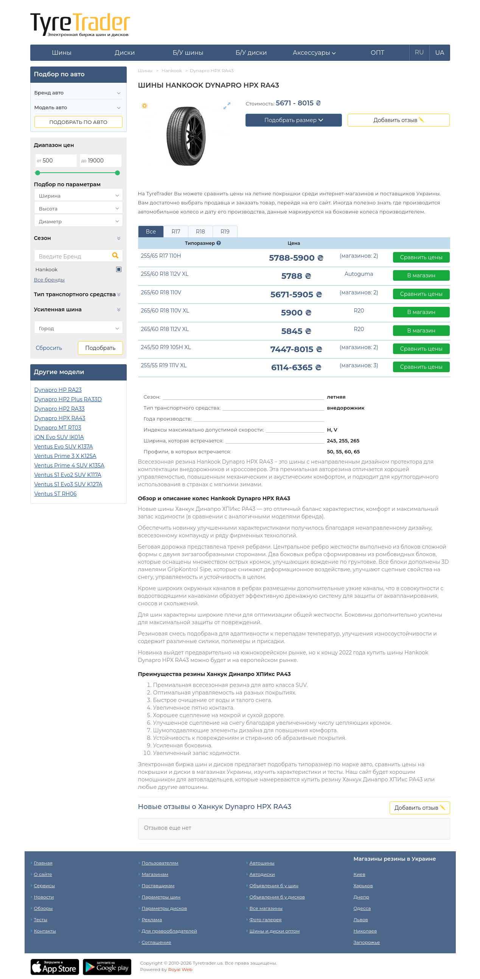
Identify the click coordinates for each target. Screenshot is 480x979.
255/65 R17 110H (161, 255)
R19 (225, 231)
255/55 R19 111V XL (164, 365)
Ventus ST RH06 (55, 493)
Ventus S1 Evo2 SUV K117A (67, 475)
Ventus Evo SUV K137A (63, 446)
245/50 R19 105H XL (166, 347)
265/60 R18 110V (161, 292)
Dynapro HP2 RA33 (59, 408)
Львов (361, 919)
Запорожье (367, 942)
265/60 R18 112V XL (165, 329)
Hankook (47, 269)
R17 (175, 231)
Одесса (362, 908)
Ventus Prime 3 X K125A (65, 456)
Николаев (365, 931)
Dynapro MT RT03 (57, 427)
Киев (359, 874)
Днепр (361, 897)
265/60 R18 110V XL (165, 310)
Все (151, 231)
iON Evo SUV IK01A (59, 437)
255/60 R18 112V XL (165, 274)
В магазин (421, 275)
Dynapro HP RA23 (58, 390)
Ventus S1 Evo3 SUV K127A (68, 484)
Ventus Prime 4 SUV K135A (69, 465)
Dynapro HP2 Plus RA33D (68, 399)
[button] (314, 52)
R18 (200, 231)
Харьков (363, 885)
